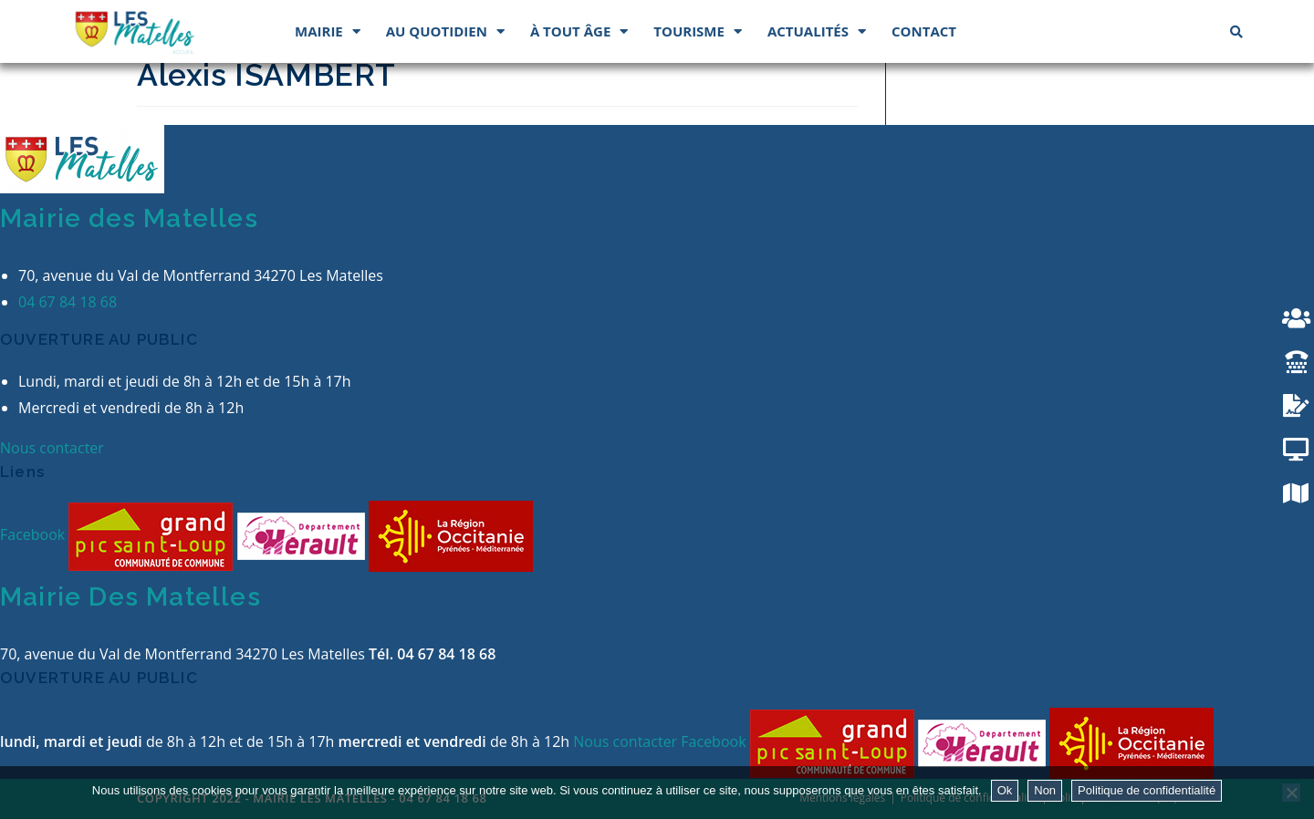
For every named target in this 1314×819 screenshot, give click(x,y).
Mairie (327, 31)
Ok (1005, 790)
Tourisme (697, 31)
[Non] (1291, 792)
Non (1045, 790)
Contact (924, 31)
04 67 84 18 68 (67, 302)
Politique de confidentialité (1146, 790)
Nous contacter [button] (52, 448)
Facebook (34, 535)
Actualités (816, 31)
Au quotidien (445, 31)
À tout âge (579, 31)
